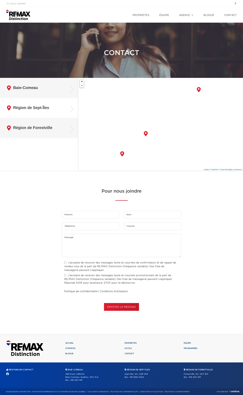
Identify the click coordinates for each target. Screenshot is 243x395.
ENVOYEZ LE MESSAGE (121, 307)
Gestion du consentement (177, 392)
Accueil (69, 343)
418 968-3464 (136, 377)
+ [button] (82, 81)
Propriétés (141, 15)
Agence (184, 15)
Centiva (234, 391)
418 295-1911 (76, 380)
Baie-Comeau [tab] (22, 88)
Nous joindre (18, 4)
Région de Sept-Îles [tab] (28, 108)
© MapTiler (214, 169)
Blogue (208, 15)
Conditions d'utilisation (114, 291)
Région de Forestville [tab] (29, 128)
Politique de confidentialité (81, 291)
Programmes (190, 348)
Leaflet (206, 169)
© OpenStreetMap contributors (230, 169)
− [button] (82, 85)
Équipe (164, 15)
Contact (230, 15)
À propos (70, 348)
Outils (128, 348)
